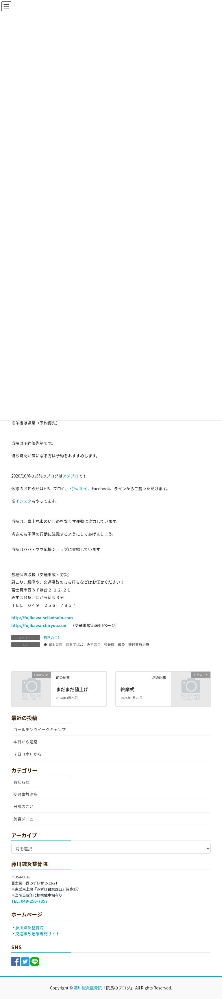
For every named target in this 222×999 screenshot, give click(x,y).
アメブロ (70, 476)
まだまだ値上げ (72, 689)
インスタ (23, 501)
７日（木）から (27, 754)
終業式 (127, 689)
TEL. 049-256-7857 (29, 901)
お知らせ (21, 782)
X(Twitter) (78, 488)
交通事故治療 (25, 794)
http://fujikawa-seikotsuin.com (42, 617)
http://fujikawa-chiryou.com (39, 625)
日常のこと (52, 637)
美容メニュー (25, 819)
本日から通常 (25, 741)
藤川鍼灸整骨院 (29, 927)
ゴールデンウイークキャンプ (39, 729)
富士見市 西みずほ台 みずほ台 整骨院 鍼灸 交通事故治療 (99, 644)
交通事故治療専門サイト (37, 934)
